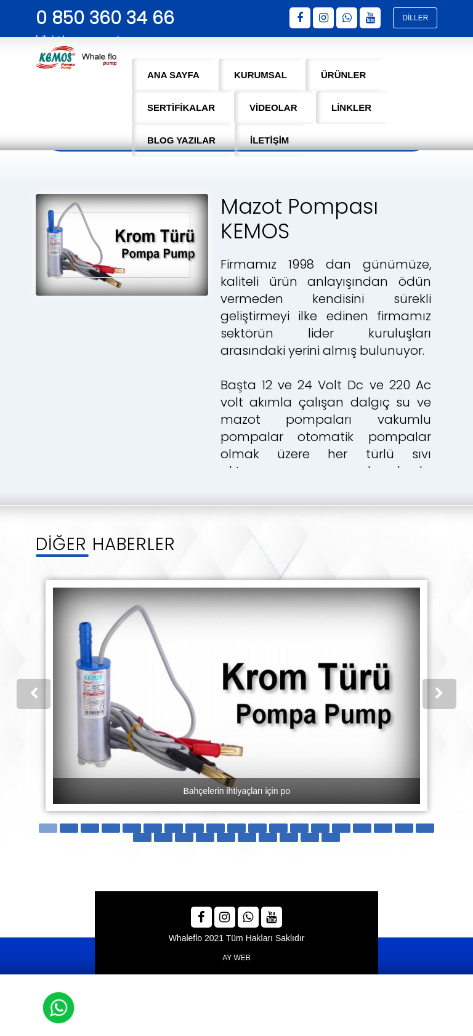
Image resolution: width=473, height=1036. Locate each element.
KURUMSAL (260, 75)
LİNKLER (351, 107)
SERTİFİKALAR (181, 107)
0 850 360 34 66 (105, 18)
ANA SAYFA (173, 75)
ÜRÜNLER (343, 75)
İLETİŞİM (269, 140)
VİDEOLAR (273, 107)
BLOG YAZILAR (181, 140)
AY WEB (236, 955)
